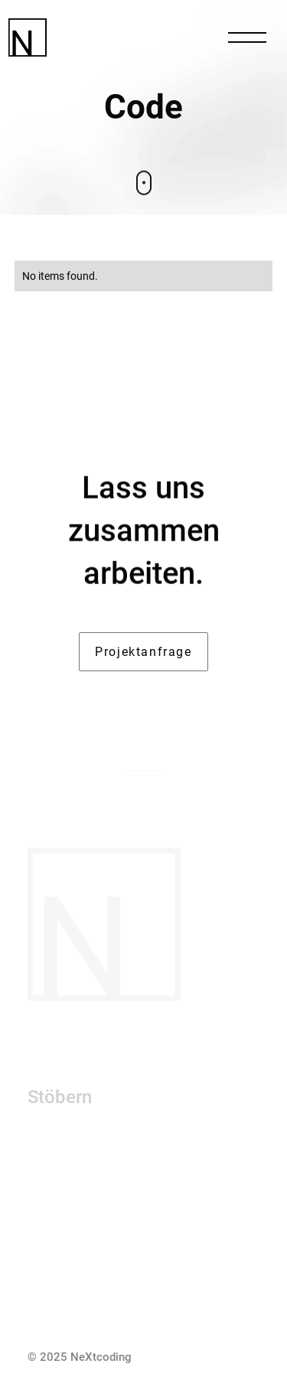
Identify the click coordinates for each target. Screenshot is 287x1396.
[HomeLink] (84, 37)
